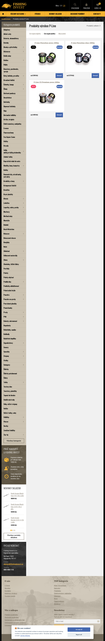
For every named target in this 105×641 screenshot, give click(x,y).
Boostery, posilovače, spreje (11, 70)
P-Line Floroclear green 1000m (47, 43)
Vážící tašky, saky (10, 413)
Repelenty (7, 325)
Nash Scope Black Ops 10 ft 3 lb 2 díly (17, 506)
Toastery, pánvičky (10, 391)
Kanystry (57, 588)
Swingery (7, 364)
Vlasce (6, 421)
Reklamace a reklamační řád (15, 620)
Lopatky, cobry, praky (11, 207)
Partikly (6, 268)
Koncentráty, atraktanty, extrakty (12, 175)
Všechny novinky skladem (14, 536)
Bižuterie (7, 51)
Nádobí (6, 225)
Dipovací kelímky (9, 106)
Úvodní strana (6, 19)
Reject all (79, 634)
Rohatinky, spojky (10, 329)
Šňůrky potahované (10, 373)
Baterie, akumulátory (11, 38)
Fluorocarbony (9, 132)
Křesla (6, 198)
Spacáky (6, 351)
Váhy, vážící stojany (10, 404)
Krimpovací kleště (10, 185)
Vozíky (6, 426)
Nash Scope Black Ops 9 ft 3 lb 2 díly (17, 494)
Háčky (6, 141)
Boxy (56, 599)
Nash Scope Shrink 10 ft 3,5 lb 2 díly (17, 520)
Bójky (5, 64)
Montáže (7, 220)
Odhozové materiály (10, 255)
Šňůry (6, 378)
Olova (5, 260)
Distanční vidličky (10, 115)
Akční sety (7, 34)
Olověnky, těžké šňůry (11, 264)
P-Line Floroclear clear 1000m (83, 43)
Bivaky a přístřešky (10, 47)
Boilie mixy (7, 56)
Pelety (6, 273)
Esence (6, 128)
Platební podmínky (11, 615)
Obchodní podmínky (77, 14)
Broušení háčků (9, 80)
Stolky (6, 360)
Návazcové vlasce (10, 238)
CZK (64, 5)
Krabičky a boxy (9, 181)
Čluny (5, 89)
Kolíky (6, 170)
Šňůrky (6, 369)
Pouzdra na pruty (10, 299)
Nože (5, 246)
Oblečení (7, 251)
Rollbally (6, 334)
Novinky (7, 588)
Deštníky (7, 102)
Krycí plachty (8, 194)
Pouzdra (6, 295)
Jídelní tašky (8, 157)
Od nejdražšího (49, 34)
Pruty (6, 312)
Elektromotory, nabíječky (12, 124)
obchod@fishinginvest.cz (13, 564)
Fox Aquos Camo (9, 137)
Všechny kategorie (14, 441)
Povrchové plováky (10, 303)
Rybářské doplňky (10, 338)
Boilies (6, 60)
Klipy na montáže (60, 586)
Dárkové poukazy (9, 93)
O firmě (7, 586)
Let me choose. (25, 635)
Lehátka (6, 203)
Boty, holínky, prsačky (11, 75)
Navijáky (6, 242)
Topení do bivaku (9, 395)
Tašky (6, 382)
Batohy (6, 42)
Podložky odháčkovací (11, 286)
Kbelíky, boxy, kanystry (11, 165)
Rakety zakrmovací (10, 321)
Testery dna (8, 386)
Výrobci (37, 14)
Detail (59, 75)
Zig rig (6, 434)
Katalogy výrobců (11, 593)
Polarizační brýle (9, 290)
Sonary (6, 347)
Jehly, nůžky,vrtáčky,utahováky (12, 151)
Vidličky (6, 417)
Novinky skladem (55, 14)
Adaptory (7, 29)
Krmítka (6, 190)
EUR (61, 5)
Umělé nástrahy (9, 399)
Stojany (6, 356)
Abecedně (62, 34)
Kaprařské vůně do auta (12, 161)
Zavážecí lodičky (9, 430)
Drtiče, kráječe (9, 119)
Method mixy (8, 216)
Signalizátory (8, 343)
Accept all (79, 629)
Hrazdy (6, 145)
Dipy (5, 110)
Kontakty (97, 14)
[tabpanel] (13, 511)
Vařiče (6, 408)
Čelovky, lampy (9, 84)
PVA (5, 316)
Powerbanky (8, 308)
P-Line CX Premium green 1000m (47, 82)
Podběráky (7, 281)
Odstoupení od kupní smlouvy (15, 623)
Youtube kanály (10, 596)
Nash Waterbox (9, 229)
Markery (7, 212)
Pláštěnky (57, 591)
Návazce (6, 233)
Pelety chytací (9, 277)
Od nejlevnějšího (35, 34)
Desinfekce (7, 97)
